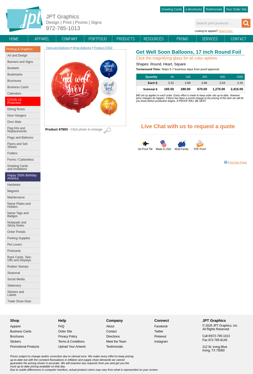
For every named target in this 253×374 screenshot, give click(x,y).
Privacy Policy (67, 336)
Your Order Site (236, 9)
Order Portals (16, 232)
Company (69, 39)
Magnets (13, 191)
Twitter (158, 331)
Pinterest (160, 336)
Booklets (13, 68)
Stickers (15, 341)
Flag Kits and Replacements (21, 129)
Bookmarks (15, 74)
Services (210, 39)
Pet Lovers (21, 245)
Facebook (161, 326)
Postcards (21, 251)
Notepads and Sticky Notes (21, 224)
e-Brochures (193, 9)
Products (126, 39)
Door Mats (21, 122)
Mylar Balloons (82, 47)
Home (13, 39)
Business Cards (21, 87)
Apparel (42, 39)
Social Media (21, 279)
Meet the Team (116, 341)
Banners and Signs (21, 62)
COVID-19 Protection (21, 101)
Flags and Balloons (21, 138)
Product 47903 (103, 47)
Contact (238, 39)
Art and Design (21, 56)
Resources (154, 39)
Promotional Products (24, 346)
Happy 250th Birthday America (21, 177)
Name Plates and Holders (19, 205)
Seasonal (21, 273)
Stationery (21, 286)
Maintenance (21, 198)
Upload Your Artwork (72, 346)
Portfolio (98, 39)
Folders (21, 154)
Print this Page (237, 162)
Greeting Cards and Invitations (21, 167)
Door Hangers (21, 116)
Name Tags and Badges (21, 214)
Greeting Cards (171, 9)
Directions (113, 336)
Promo (182, 39)
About (110, 326)
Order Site (65, 331)
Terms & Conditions (71, 341)
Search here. (226, 31)
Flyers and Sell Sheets (21, 145)
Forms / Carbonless (20, 159)
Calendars (14, 93)
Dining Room (21, 109)
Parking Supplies (21, 238)
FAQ (61, 326)
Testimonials (214, 9)
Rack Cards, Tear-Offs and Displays (21, 258)
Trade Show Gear (21, 302)
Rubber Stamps (17, 266)
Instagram (161, 341)
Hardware (13, 184)
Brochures (21, 81)
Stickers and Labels (21, 293)
